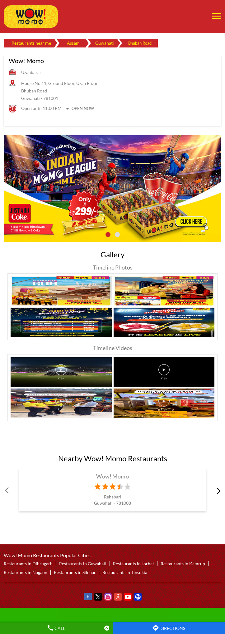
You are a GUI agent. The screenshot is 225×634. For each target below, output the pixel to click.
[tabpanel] (112, 188)
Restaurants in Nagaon (25, 572)
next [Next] (217, 490)
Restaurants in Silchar (75, 572)
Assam (73, 43)
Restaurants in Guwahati (82, 564)
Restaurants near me (31, 43)
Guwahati (104, 43)
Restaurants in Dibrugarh (28, 564)
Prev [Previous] (7, 490)
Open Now (83, 108)
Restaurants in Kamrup (183, 564)
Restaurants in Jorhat (133, 564)
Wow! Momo (112, 476)
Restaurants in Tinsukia (124, 572)
